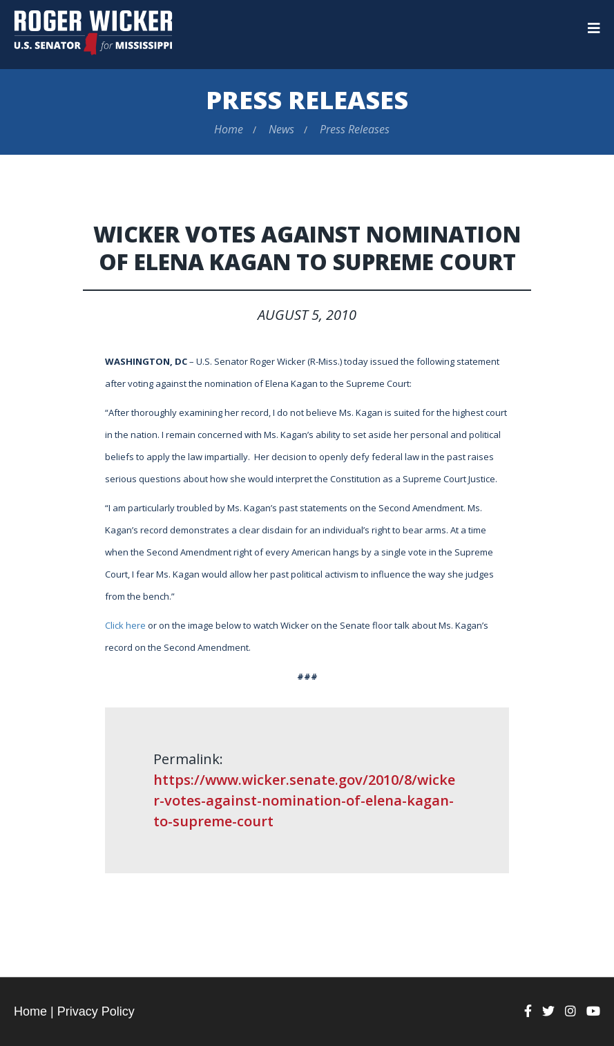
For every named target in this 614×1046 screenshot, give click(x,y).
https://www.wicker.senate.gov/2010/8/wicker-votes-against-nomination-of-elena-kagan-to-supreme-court (304, 800)
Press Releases (307, 100)
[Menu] (594, 28)
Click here (125, 625)
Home (228, 129)
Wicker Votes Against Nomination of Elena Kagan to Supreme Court (307, 247)
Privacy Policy (96, 1011)
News (281, 129)
